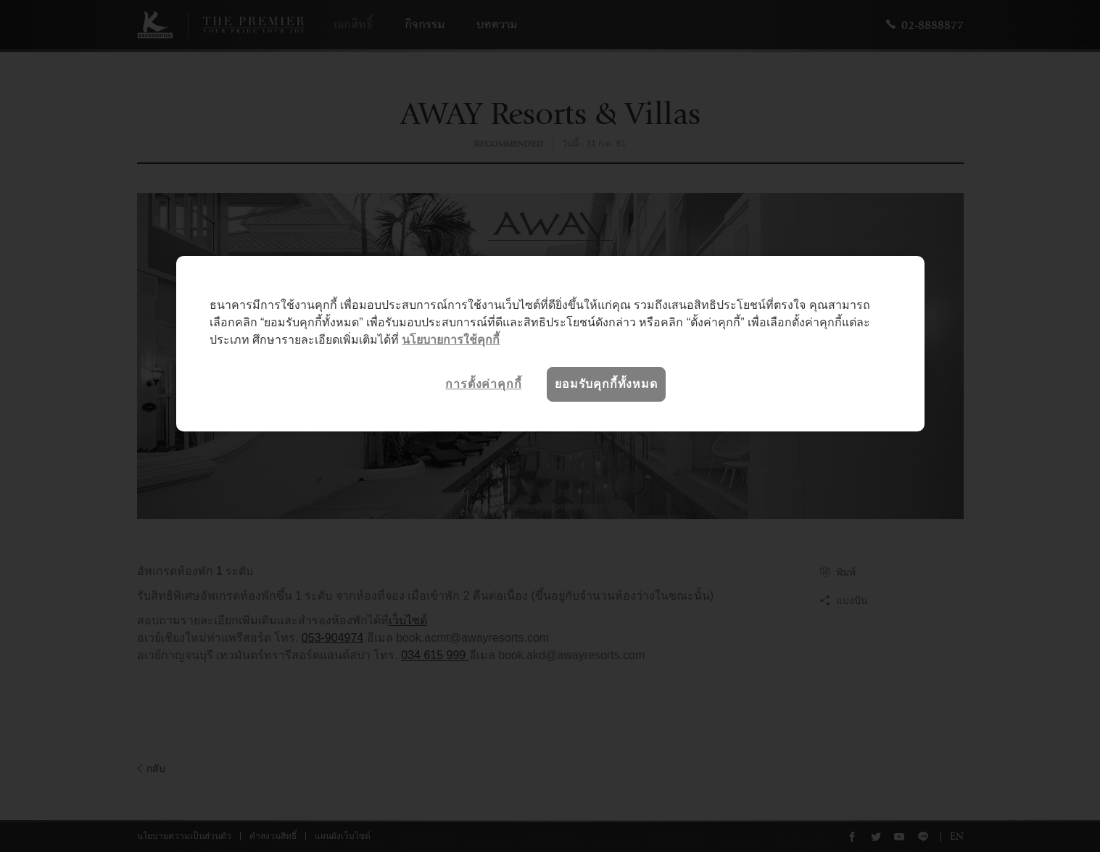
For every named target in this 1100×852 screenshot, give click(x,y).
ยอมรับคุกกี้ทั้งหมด (606, 384)
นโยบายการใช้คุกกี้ (451, 340)
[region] (550, 343)
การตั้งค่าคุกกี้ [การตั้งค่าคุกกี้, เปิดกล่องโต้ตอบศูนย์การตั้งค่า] (483, 384)
